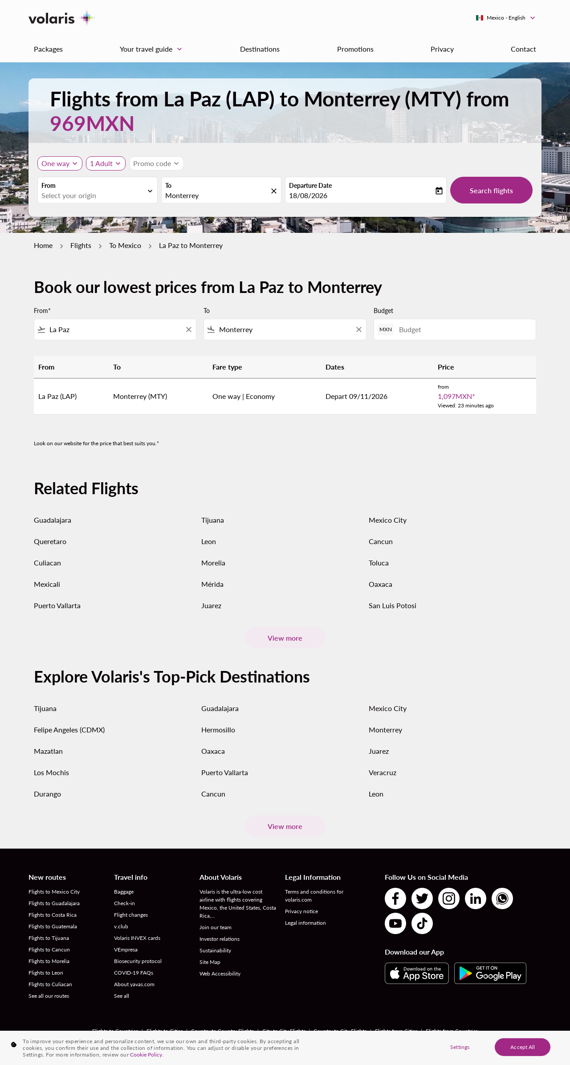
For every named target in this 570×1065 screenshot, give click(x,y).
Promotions (355, 49)
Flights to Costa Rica (52, 914)
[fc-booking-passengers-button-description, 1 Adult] (101, 163)
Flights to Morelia (48, 961)
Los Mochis (51, 772)
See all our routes (48, 995)
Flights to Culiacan (50, 984)
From (48, 185)
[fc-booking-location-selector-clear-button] (275, 190)
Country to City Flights (340, 1031)
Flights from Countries (452, 1031)
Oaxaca (380, 584)
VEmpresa (126, 949)
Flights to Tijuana (48, 938)
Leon (208, 541)
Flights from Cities (396, 1031)
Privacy (442, 49)
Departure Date (310, 185)
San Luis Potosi (392, 605)
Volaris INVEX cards (137, 938)
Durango (47, 793)
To (168, 185)
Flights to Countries (115, 1031)
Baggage (124, 891)
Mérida (212, 584)
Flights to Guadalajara (54, 903)
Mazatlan (48, 751)
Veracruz (382, 772)
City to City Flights (283, 1031)
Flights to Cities (165, 1031)
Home (43, 245)
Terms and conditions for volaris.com (314, 895)
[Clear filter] (188, 329)
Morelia (213, 562)
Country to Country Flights (222, 1031)
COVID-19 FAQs (133, 972)
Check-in (124, 903)
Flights (80, 245)
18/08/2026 (308, 195)
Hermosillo (218, 729)
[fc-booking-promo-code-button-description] (152, 163)
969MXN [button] (92, 123)
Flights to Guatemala (52, 926)
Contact (523, 49)
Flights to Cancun (49, 949)
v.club (121, 926)
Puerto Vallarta (57, 605)
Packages (48, 49)
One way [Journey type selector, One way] (55, 163)
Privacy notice (301, 911)
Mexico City (388, 520)
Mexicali (47, 584)
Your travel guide (153, 49)
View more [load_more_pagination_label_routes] (285, 638)
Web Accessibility (220, 973)
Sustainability (215, 950)
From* (42, 310)
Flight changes (131, 914)
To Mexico (125, 245)
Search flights (491, 190)
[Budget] (462, 329)
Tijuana (212, 520)
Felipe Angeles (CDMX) (69, 729)
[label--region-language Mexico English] (506, 18)
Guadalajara (52, 520)
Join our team (216, 927)
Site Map (210, 962)
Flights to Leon (45, 972)
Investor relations (220, 938)
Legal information (305, 922)
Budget (383, 310)
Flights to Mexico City (54, 891)
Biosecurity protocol (138, 961)
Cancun (381, 541)
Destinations (260, 49)
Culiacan (47, 562)
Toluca (379, 562)
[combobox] (93, 195)
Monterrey (385, 729)
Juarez (211, 605)
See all (121, 995)
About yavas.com (134, 984)
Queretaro (50, 541)
